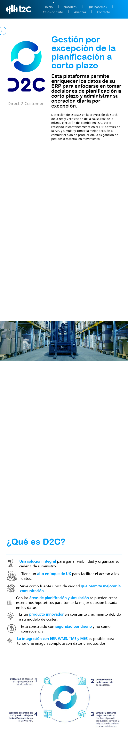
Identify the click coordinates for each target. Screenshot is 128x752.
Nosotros (70, 6)
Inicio (49, 6)
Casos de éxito (53, 12)
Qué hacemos (97, 6)
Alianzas (80, 12)
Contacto (103, 12)
